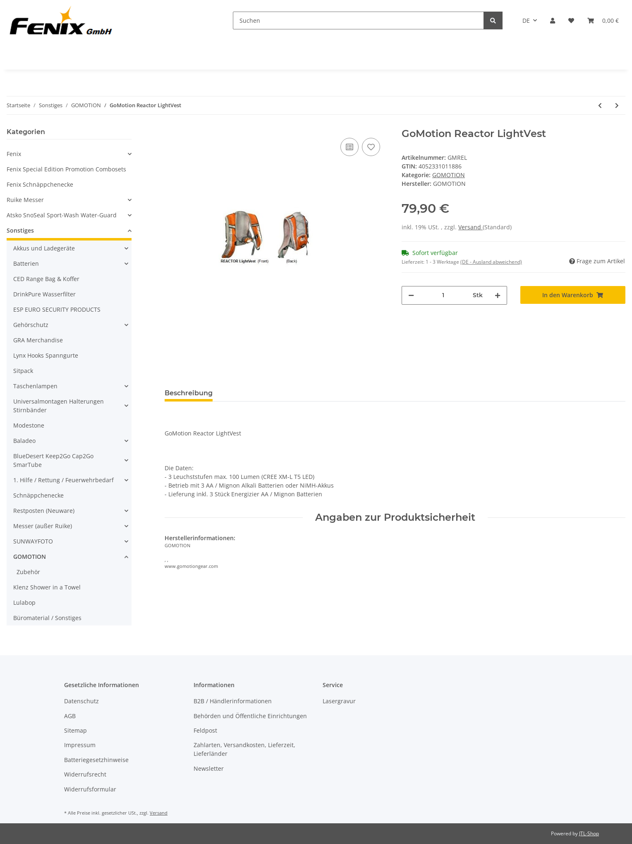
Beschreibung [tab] (189, 393)
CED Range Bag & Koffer (46, 279)
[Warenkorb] (603, 20)
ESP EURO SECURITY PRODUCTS (57, 309)
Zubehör (28, 572)
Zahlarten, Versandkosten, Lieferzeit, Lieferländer (244, 749)
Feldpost (205, 730)
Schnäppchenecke (38, 495)
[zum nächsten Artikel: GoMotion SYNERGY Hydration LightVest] (616, 105)
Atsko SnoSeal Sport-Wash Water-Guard (62, 215)
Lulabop (24, 602)
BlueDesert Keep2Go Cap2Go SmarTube (53, 460)
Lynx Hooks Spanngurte (45, 355)
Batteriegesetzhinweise (96, 760)
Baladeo (24, 441)
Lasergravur (339, 701)
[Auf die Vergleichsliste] (349, 147)
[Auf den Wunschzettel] (371, 147)
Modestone (28, 425)
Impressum (80, 745)
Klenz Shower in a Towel (47, 587)
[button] (552, 20)
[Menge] (443, 295)
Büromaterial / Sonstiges (47, 618)
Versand (470, 227)
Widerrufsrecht (85, 774)
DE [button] (526, 20)
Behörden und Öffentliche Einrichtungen (250, 716)
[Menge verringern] (411, 295)
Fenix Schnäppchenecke (40, 184)
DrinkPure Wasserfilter (44, 294)
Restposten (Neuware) (43, 511)
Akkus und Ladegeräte (44, 248)
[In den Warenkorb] (573, 295)
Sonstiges (20, 230)
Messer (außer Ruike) (42, 526)
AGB (70, 716)
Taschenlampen (35, 386)
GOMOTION (448, 175)
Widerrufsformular (90, 789)
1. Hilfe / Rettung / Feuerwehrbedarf (63, 480)
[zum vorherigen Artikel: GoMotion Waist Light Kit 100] (599, 105)
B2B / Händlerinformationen (233, 701)
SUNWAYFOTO (33, 541)
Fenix (14, 154)
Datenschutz (81, 701)
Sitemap (75, 730)
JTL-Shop (589, 833)
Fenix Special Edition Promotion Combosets (66, 169)
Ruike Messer (25, 200)
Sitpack (23, 371)
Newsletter (209, 768)
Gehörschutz (30, 325)
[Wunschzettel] (571, 20)
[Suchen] (358, 20)
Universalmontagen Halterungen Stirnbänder (58, 405)
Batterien (26, 263)
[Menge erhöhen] (497, 295)
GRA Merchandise (38, 340)
